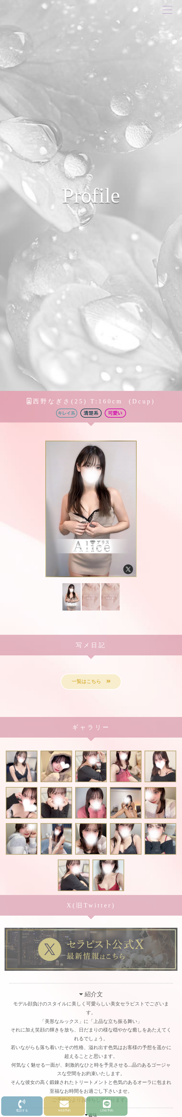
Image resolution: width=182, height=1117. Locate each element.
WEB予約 (64, 1105)
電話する (22, 1105)
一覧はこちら (91, 681)
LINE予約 (106, 1105)
